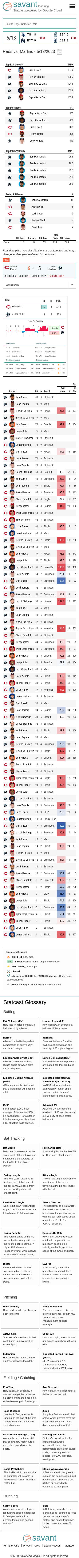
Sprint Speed (10, 1505)
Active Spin (10, 1333)
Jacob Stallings (24, 472)
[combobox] (39, 23)
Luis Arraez (22, 424)
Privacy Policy (32, 1545)
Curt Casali (21, 451)
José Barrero (22, 458)
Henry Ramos (36, 133)
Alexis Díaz (37, 206)
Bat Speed (9, 1147)
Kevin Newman (23, 492)
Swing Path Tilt (12, 1233)
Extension (9, 1353)
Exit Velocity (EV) (13, 1021)
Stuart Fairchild (24, 499)
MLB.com (70, 1545)
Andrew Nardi (39, 220)
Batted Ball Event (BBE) (56, 1057)
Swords (46, 1263)
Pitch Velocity (11, 1306)
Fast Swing (18, 966)
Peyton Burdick (36, 76)
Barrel (18, 961)
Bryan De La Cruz (38, 83)
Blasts (7, 1263)
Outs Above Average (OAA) (19, 1434)
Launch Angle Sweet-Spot (18, 1057)
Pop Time (8, 1387)
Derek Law (37, 227)
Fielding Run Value (53, 1434)
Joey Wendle (36, 140)
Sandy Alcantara (38, 156)
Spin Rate (48, 1333)
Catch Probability (14, 1468)
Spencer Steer (23, 519)
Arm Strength (50, 1387)
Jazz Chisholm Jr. (38, 90)
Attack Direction (51, 1202)
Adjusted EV (49, 1105)
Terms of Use (11, 1545)
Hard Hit (17, 956)
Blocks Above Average (55, 1468)
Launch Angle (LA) (53, 1021)
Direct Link (10, 275)
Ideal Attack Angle (13, 1202)
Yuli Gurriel (21, 397)
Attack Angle (49, 1175)
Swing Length (12, 1175)
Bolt (45, 1505)
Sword (16, 971)
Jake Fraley (35, 70)
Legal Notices (52, 1545)
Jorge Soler (22, 431)
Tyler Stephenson (25, 512)
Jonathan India (23, 444)
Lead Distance (12, 1410)
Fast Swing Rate (51, 1147)
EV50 (6, 1105)
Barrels (7, 1037)
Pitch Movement (52, 1306)
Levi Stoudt (37, 213)
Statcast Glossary (24, 1002)
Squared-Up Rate (52, 1233)
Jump (45, 1410)
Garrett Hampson (24, 438)
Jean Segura (22, 404)
